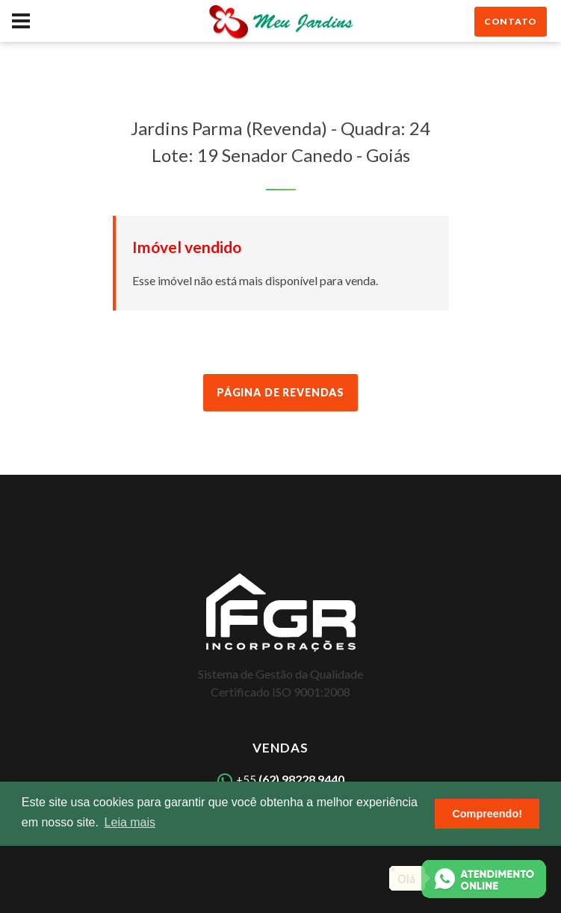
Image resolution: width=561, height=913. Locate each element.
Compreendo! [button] (487, 814)
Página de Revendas (280, 392)
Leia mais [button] (130, 822)
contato (510, 21)
